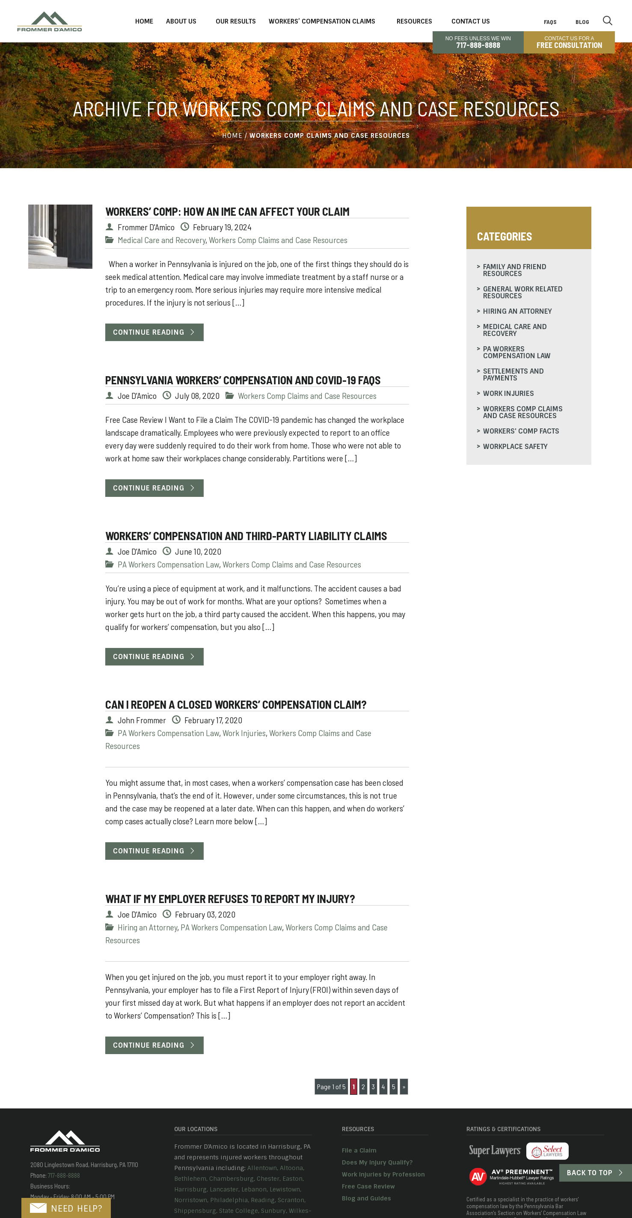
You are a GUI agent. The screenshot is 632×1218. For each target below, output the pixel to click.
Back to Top (590, 1172)
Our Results (236, 21)
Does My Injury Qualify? (377, 1162)
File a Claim (359, 1150)
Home (144, 21)
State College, (239, 1211)
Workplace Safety (515, 446)
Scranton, (292, 1200)
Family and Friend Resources (514, 270)
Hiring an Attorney (147, 927)
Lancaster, (225, 1189)
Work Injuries (244, 733)
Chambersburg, (232, 1178)
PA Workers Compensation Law (168, 564)
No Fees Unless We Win (478, 42)
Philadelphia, (229, 1200)
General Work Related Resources (523, 292)
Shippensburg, (195, 1211)
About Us (181, 21)
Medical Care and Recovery (161, 240)
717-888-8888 (63, 1175)
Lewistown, (285, 1189)
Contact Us (470, 21)
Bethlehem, (191, 1178)
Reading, (263, 1200)
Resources (414, 21)
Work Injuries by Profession (383, 1174)
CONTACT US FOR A (569, 42)
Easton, (293, 1178)
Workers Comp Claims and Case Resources (278, 240)
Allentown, (262, 1168)
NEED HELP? (66, 1208)
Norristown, (191, 1200)
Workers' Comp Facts (521, 431)
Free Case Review (368, 1186)
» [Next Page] (404, 1086)
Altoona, (292, 1168)
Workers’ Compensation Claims (322, 21)
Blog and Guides (366, 1198)
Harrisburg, (191, 1189)
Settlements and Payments (513, 375)
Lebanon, (254, 1189)
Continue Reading (148, 332)
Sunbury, (274, 1211)
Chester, (269, 1178)
